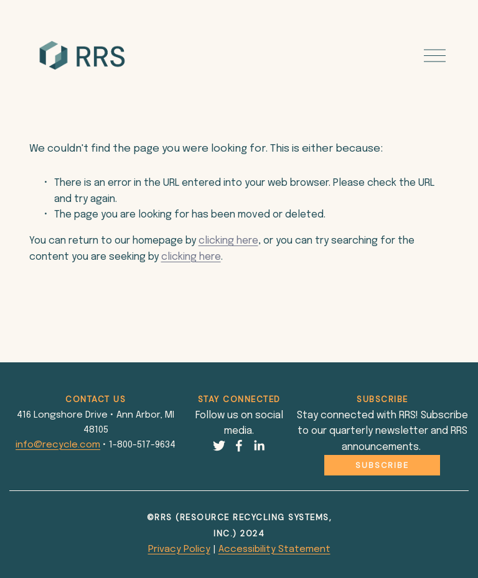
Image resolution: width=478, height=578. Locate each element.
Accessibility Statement (274, 549)
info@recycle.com (58, 445)
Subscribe (382, 465)
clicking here (228, 241)
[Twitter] (219, 445)
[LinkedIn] (259, 445)
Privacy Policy (179, 549)
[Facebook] (239, 445)
